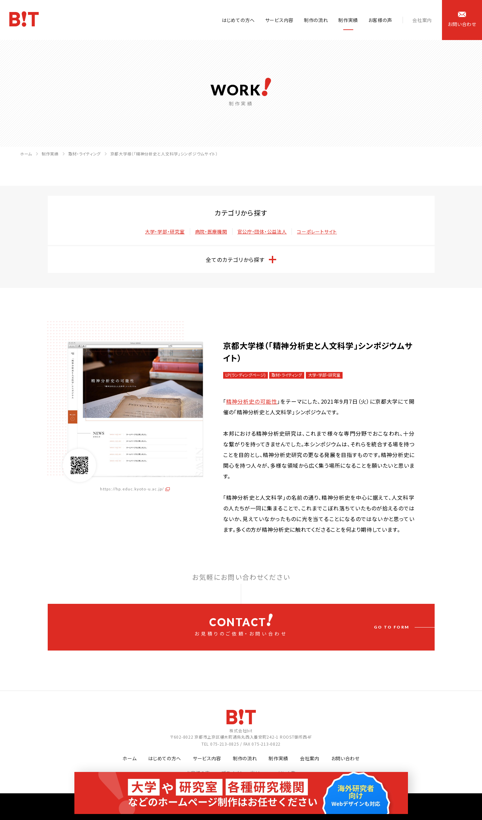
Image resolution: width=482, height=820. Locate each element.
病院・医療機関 (211, 231)
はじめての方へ (238, 20)
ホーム (26, 153)
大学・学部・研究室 (164, 231)
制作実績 (348, 20)
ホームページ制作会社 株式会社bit (24, 20)
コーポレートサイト (317, 231)
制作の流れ (316, 20)
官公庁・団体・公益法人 (262, 231)
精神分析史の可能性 (252, 401)
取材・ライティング (84, 153)
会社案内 (422, 20)
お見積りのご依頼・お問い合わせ (241, 625)
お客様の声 (380, 20)
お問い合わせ (345, 758)
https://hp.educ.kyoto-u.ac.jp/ (132, 489)
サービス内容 (279, 20)
